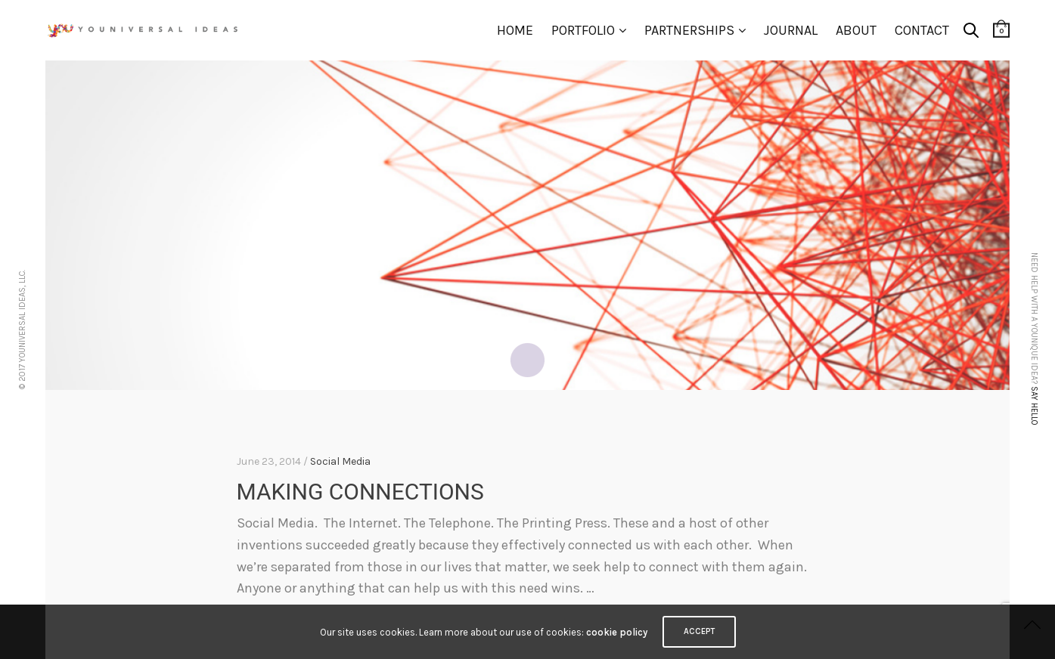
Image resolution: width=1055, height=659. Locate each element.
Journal (791, 30)
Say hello (1034, 405)
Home (515, 30)
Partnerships (689, 30)
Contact (922, 30)
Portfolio (583, 30)
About (856, 30)
